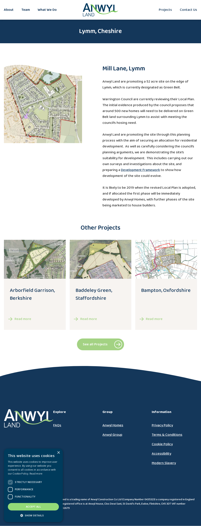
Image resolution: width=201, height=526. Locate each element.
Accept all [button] (33, 506)
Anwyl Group (112, 435)
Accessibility (161, 453)
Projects (165, 10)
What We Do (47, 10)
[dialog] (33, 485)
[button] (33, 515)
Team (25, 10)
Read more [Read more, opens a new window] (36, 473)
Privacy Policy (162, 425)
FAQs (57, 425)
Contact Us (188, 10)
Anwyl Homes (112, 425)
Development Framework (140, 170)
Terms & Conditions (167, 435)
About (9, 10)
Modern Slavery (164, 463)
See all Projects (95, 344)
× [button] (58, 452)
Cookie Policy (162, 444)
